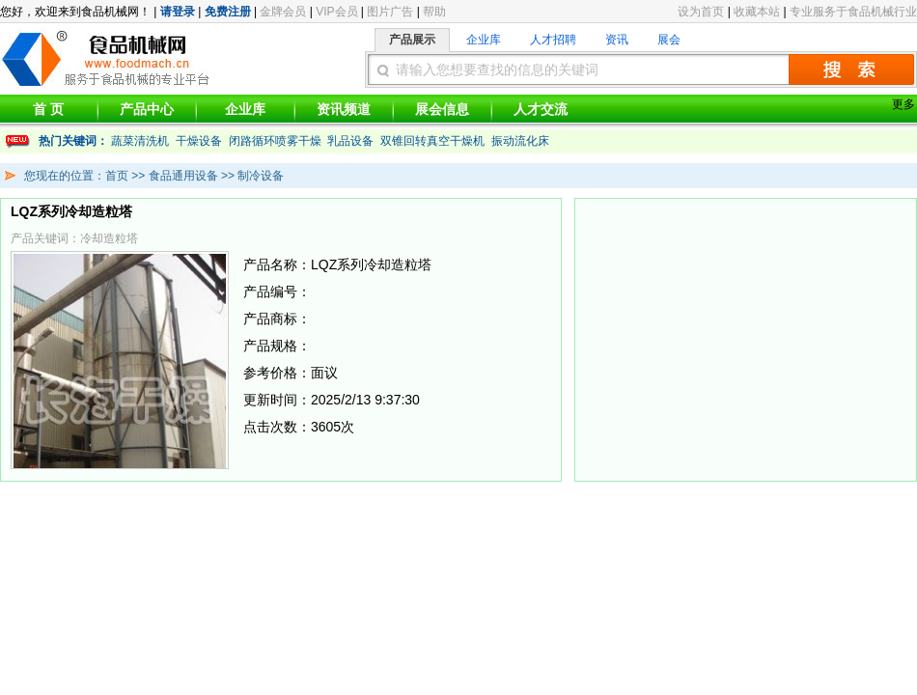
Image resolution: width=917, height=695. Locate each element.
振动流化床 (520, 141)
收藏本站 (757, 11)
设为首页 (701, 11)
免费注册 (228, 11)
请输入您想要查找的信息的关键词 (497, 69)
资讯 (616, 39)
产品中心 (147, 109)
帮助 (434, 11)
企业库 (483, 39)
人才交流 (541, 109)
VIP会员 (336, 11)
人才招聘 (553, 39)
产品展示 (412, 39)
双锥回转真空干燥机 (432, 141)
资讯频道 (344, 109)
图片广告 (390, 11)
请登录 (177, 11)
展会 (669, 39)
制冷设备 (260, 175)
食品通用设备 (183, 175)
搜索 (851, 69)
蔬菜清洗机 (140, 141)
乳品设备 (350, 141)
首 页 (48, 109)
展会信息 (442, 109)
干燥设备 (199, 141)
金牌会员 (283, 11)
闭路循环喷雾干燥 (275, 141)
